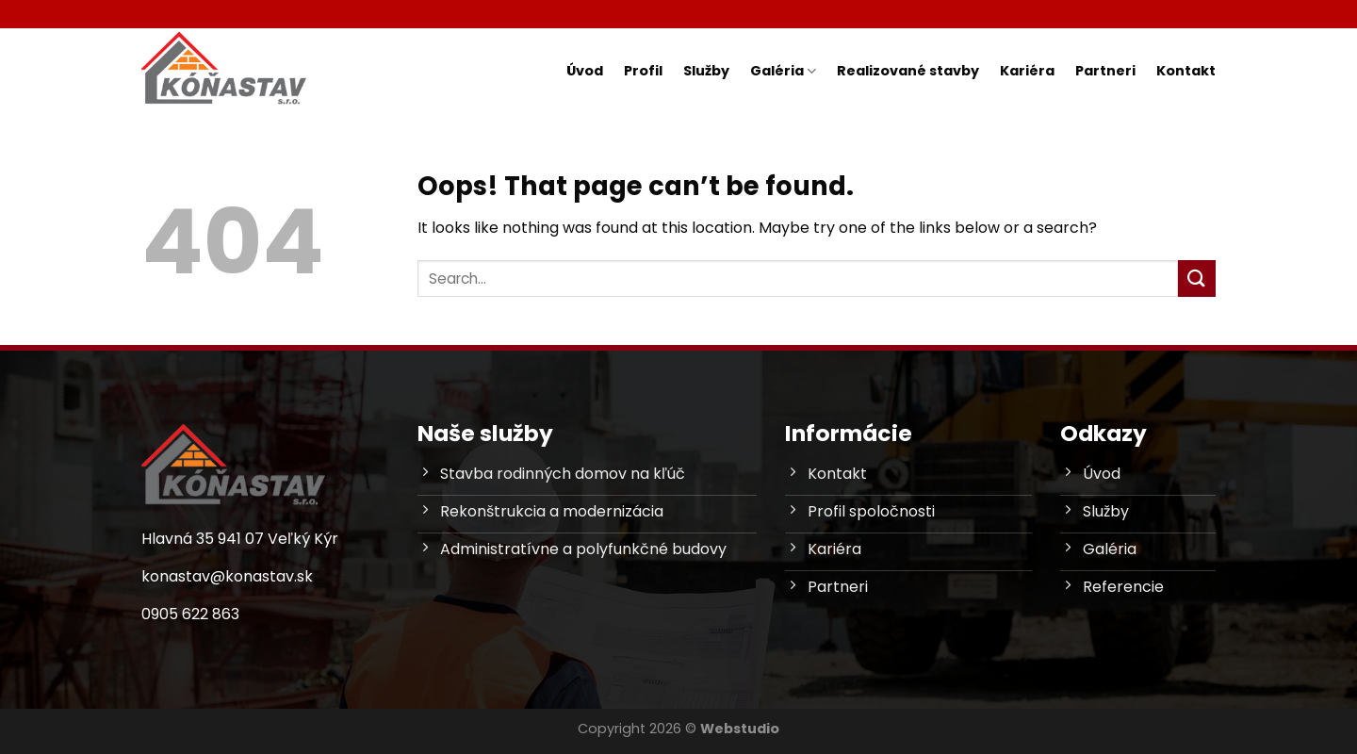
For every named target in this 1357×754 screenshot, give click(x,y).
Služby (706, 70)
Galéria (783, 70)
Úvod (584, 70)
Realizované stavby (908, 70)
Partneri (1105, 70)
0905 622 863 (190, 614)
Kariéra (1027, 70)
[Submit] (1197, 278)
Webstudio (739, 728)
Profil (643, 70)
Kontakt (1186, 70)
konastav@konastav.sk (227, 576)
